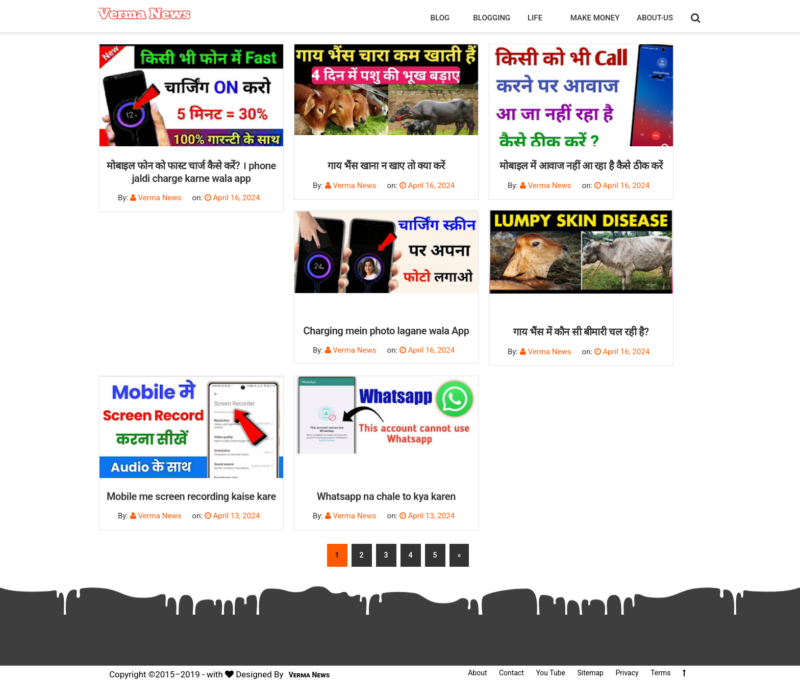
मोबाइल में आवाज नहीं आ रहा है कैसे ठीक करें (580, 166)
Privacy (626, 673)
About (477, 673)
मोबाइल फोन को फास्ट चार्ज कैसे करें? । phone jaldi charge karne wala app (191, 172)
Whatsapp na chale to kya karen (386, 496)
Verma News (309, 675)
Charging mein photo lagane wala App (386, 331)
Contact (511, 673)
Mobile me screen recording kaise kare (191, 496)
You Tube (550, 673)
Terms (660, 673)
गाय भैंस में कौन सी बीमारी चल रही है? (581, 332)
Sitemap (590, 673)
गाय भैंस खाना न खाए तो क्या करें (386, 166)
